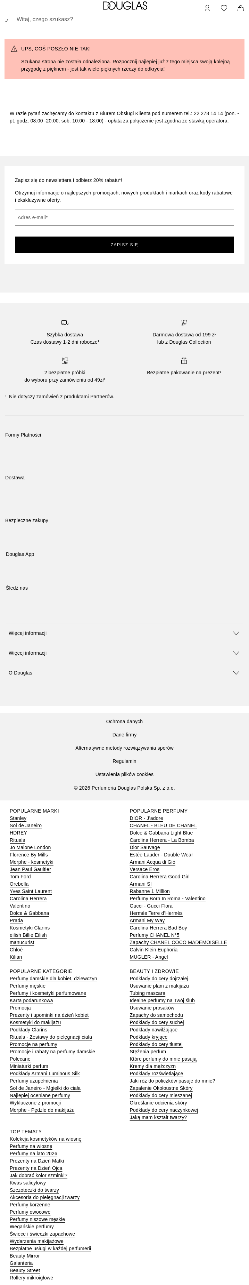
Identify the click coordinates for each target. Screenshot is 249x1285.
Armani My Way (147, 920)
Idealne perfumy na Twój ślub (162, 1000)
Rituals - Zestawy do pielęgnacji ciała (51, 1037)
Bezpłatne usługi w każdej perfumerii (50, 1248)
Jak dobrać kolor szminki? (38, 1175)
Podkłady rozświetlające (156, 1073)
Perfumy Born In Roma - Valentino (168, 898)
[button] (124, 633)
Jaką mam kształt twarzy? (158, 1117)
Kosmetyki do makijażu (35, 1022)
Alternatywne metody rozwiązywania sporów (124, 748)
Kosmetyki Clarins (30, 928)
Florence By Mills (29, 854)
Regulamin (124, 761)
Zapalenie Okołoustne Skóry (161, 1088)
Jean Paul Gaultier (30, 869)
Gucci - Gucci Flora (151, 906)
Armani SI (141, 884)
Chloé (16, 949)
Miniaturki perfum (29, 1066)
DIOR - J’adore (146, 818)
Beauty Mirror (25, 1256)
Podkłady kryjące (149, 1037)
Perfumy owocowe (30, 1212)
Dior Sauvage (145, 847)
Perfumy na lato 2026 (33, 1153)
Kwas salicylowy (28, 1183)
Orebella (19, 884)
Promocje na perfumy (33, 1044)
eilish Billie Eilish (28, 935)
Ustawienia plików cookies (125, 774)
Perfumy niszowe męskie (37, 1219)
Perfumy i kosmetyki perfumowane (48, 993)
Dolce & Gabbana (29, 913)
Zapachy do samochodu (156, 1015)
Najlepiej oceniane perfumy (40, 1095)
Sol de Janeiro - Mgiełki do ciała (45, 1088)
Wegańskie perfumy (32, 1226)
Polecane (20, 1059)
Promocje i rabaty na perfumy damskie (52, 1051)
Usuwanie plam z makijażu (159, 986)
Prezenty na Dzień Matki (37, 1161)
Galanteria (21, 1263)
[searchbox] (124, 19)
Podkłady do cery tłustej (156, 1044)
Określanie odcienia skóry (158, 1103)
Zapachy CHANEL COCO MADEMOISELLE (178, 942)
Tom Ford (20, 876)
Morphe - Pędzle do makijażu (42, 1110)
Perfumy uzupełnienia (34, 1081)
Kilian (16, 957)
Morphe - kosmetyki (31, 862)
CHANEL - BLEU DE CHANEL (163, 825)
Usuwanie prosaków (152, 1008)
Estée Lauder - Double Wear (161, 854)
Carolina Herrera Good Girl (160, 876)
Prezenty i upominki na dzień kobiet (49, 1015)
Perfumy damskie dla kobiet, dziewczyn (53, 978)
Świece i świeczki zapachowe (42, 1234)
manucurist (22, 942)
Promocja (20, 1008)
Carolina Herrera (28, 898)
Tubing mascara (148, 993)
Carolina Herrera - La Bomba (162, 840)
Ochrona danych (124, 721)
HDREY (18, 833)
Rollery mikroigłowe (31, 1277)
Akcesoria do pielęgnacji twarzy (45, 1197)
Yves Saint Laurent (31, 891)
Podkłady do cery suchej (157, 1022)
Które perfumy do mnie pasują (163, 1059)
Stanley (18, 818)
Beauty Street (25, 1270)
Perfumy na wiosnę (31, 1146)
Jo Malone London (30, 847)
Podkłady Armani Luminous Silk (45, 1073)
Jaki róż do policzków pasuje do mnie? (172, 1081)
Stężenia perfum (148, 1051)
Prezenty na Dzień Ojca (36, 1168)
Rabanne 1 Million (150, 891)
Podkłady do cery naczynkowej (164, 1110)
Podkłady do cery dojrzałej (159, 978)
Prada (16, 920)
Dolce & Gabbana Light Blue (161, 833)
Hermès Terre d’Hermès (156, 913)
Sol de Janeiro (26, 825)
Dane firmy (125, 734)
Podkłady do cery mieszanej (161, 1095)
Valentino (20, 906)
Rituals (17, 840)
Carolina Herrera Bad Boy (158, 928)
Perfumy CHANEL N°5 (155, 935)
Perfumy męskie (27, 986)
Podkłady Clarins (28, 1029)
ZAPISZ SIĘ (125, 244)
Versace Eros (145, 869)
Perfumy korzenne (30, 1204)
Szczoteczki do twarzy (34, 1190)
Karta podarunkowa (31, 1000)
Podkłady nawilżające (154, 1029)
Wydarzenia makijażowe (37, 1241)
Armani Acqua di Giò (152, 862)
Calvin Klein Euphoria (154, 949)
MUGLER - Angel (149, 957)
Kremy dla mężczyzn (153, 1066)
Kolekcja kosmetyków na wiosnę (46, 1139)
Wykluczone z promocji (35, 1103)
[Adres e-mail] (124, 217)
